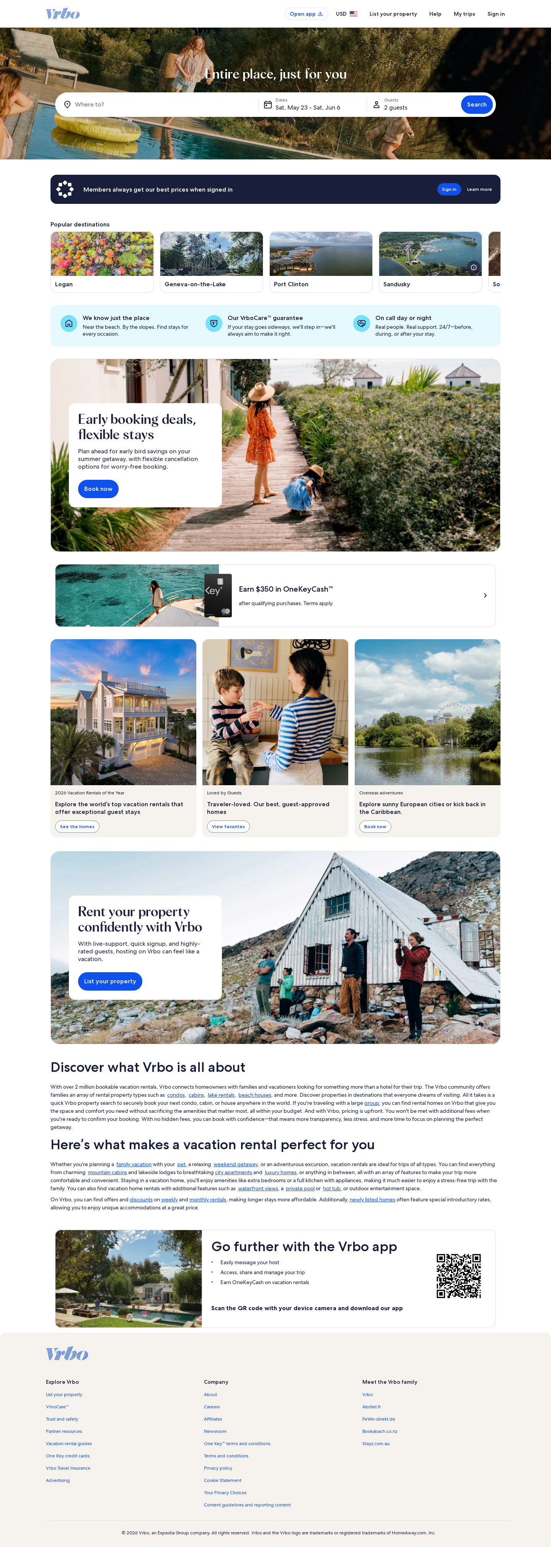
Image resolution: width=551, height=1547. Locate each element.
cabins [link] (196, 1094)
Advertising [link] (58, 1480)
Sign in (496, 13)
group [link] (371, 1102)
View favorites (228, 826)
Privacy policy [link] (218, 1468)
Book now (98, 488)
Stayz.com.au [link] (376, 1443)
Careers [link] (212, 1407)
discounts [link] (141, 1199)
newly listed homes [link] (372, 1199)
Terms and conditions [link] (226, 1456)
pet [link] (181, 1164)
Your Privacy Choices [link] (225, 1493)
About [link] (210, 1394)
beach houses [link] (254, 1094)
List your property (393, 13)
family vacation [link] (134, 1164)
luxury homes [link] (281, 1172)
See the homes (77, 826)
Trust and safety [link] (62, 1419)
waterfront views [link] (258, 1188)
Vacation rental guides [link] (69, 1443)
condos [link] (176, 1094)
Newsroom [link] (215, 1431)
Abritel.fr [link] (371, 1407)
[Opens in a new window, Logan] (102, 262)
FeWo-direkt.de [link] (378, 1419)
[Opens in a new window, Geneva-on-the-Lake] (211, 262)
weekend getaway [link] (236, 1164)
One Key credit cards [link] (68, 1456)
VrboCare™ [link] (57, 1407)
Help (435, 13)
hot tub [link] (332, 1188)
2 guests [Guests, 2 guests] (396, 107)
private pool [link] (300, 1188)
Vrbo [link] (367, 1394)
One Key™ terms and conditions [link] (237, 1443)
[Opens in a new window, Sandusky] (430, 262)
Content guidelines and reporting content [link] (247, 1505)
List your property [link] (64, 1394)
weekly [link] (169, 1199)
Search (477, 104)
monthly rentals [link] (207, 1199)
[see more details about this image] (474, 267)
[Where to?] (158, 104)
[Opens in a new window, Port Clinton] (321, 262)
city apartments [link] (233, 1172)
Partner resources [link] (64, 1431)
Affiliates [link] (213, 1419)
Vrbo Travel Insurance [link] (68, 1468)
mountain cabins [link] (107, 1172)
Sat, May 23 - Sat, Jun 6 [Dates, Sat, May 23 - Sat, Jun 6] (308, 107)
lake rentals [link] (221, 1094)
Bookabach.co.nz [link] (379, 1431)
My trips (464, 13)
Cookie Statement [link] (222, 1480)
